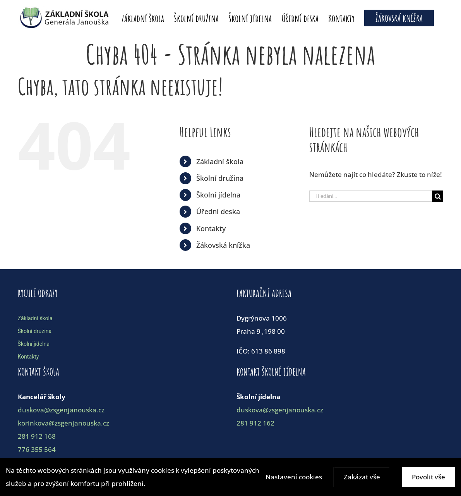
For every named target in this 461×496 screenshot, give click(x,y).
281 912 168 (37, 436)
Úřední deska (218, 211)
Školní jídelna (218, 194)
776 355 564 (37, 449)
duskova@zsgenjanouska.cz (61, 409)
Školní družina (219, 178)
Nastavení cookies (294, 478)
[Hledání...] (370, 196)
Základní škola (219, 161)
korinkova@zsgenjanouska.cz (63, 423)
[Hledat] (437, 196)
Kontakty (211, 228)
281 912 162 (255, 423)
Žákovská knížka (223, 245)
